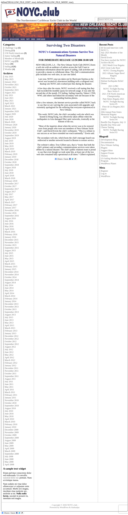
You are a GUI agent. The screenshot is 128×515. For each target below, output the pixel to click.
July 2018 (9, 170)
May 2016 (9, 226)
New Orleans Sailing (110, 145)
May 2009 (9, 446)
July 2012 (9, 349)
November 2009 (12, 432)
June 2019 (9, 143)
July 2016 (9, 221)
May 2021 (9, 101)
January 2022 (10, 82)
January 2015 (10, 269)
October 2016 (11, 213)
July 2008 (9, 456)
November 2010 (12, 400)
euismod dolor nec (11, 478)
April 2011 (9, 389)
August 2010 (10, 408)
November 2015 (12, 242)
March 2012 (10, 360)
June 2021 (9, 98)
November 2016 (12, 210)
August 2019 (10, 138)
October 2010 (11, 403)
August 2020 (10, 114)
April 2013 (9, 325)
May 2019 (9, 146)
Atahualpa (75, 507)
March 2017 (10, 202)
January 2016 (10, 237)
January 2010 (10, 427)
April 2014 (9, 293)
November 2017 (12, 183)
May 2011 (9, 387)
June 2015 (9, 256)
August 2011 (10, 379)
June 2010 (9, 414)
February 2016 (11, 234)
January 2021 (10, 109)
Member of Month (13, 58)
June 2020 (9, 119)
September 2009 (12, 438)
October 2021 (11, 87)
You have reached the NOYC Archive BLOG (113, 61)
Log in (104, 173)
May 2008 (9, 462)
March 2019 (10, 151)
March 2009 (10, 451)
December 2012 (11, 336)
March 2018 (10, 178)
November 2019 (12, 130)
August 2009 (10, 440)
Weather (8, 69)
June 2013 (9, 320)
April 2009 (9, 448)
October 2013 (11, 309)
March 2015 (10, 264)
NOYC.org (9, 61)
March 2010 (10, 422)
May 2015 (9, 258)
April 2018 (9, 175)
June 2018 (9, 173)
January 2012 (10, 365)
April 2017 (9, 200)
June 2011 (9, 384)
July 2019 (9, 141)
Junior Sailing (11, 56)
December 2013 (11, 304)
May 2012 (9, 355)
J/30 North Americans (14, 53)
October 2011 (10, 373)
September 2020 (12, 111)
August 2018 (10, 167)
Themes (104, 156)
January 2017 (10, 208)
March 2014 (10, 296)
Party (7, 64)
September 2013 (12, 312)
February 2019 (11, 154)
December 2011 (11, 368)
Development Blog (109, 140)
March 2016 (10, 232)
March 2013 (10, 328)
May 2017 (9, 197)
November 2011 (12, 371)
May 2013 (9, 323)
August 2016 (10, 218)
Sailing (8, 66)
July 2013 (9, 317)
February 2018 (11, 181)
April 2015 (9, 261)
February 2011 (11, 395)
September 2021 (12, 90)
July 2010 (9, 411)
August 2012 (10, 347)
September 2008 (12, 454)
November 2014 (12, 274)
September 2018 (12, 165)
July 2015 (9, 253)
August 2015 (10, 250)
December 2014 (11, 272)
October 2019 (11, 133)
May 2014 (9, 290)
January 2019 (10, 157)
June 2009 (9, 443)
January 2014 (10, 301)
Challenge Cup (11, 48)
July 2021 (9, 95)
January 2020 (10, 127)
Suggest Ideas (107, 150)
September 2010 (12, 406)
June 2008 (9, 459)
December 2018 (11, 159)
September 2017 (12, 189)
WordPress (105, 176)
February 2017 (11, 205)
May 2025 (9, 79)
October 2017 (11, 186)
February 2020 (11, 125)
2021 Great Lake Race (110, 68)
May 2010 (9, 416)
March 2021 (10, 106)
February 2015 (11, 266)
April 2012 (9, 357)
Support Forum (107, 153)
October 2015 (11, 245)
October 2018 (11, 162)
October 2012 (11, 341)
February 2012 (11, 363)
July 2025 (9, 76)
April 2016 (9, 229)
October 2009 (11, 435)
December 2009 (11, 430)
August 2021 (10, 92)
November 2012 (12, 339)
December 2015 (11, 240)
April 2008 (9, 464)
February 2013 (11, 331)
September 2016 (12, 216)
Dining (8, 50)
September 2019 (12, 135)
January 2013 (10, 333)
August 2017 (10, 191)
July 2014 (9, 285)
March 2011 (10, 392)
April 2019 (9, 149)
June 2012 (9, 352)
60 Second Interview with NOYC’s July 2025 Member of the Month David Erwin (112, 53)
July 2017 (9, 194)
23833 (103, 109)
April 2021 (9, 103)
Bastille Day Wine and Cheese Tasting (110, 126)
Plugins (104, 148)
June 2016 (9, 224)
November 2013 (12, 307)
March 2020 (10, 122)
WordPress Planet (108, 163)
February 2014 (11, 298)
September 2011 (12, 376)
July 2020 (9, 117)
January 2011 (10, 397)
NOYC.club (37, 12)
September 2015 (12, 248)
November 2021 (12, 84)
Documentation (107, 142)
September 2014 (12, 280)
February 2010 (11, 424)
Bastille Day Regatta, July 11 (113, 122)
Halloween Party (108, 78)
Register (104, 171)
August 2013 (10, 315)
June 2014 (9, 288)
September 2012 (12, 344)
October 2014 (11, 277)
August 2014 (10, 282)
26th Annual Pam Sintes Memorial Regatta (111, 113)
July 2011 (9, 381)
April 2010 (9, 419)
